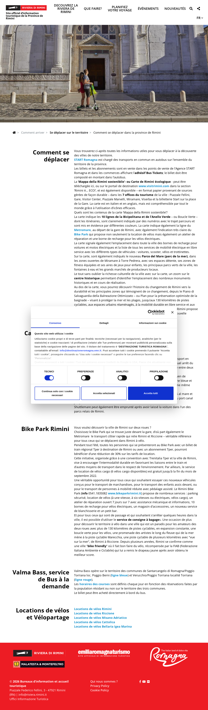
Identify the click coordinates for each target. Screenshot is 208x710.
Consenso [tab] (55, 322)
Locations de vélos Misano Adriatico (100, 618)
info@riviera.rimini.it (33, 695)
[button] (191, 9)
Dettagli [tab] (104, 322)
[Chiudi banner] (172, 312)
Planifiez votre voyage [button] (120, 8)
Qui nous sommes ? (104, 681)
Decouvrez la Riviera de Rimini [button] (66, 9)
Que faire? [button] (93, 9)
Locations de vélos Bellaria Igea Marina (103, 626)
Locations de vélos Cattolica (94, 622)
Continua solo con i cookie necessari (57, 393)
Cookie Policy (99, 690)
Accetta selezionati (104, 393)
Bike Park (81, 234)
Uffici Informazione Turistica (29, 699)
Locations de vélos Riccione (94, 613)
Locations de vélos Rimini (93, 609)
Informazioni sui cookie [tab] (153, 322)
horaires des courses (94, 584)
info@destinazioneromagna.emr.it (80, 350)
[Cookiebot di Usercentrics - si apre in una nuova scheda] (150, 312)
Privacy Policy (99, 686)
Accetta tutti (151, 393)
